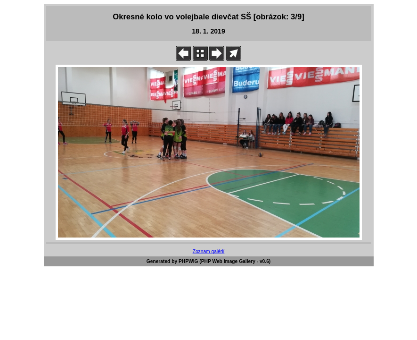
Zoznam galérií (209, 251)
